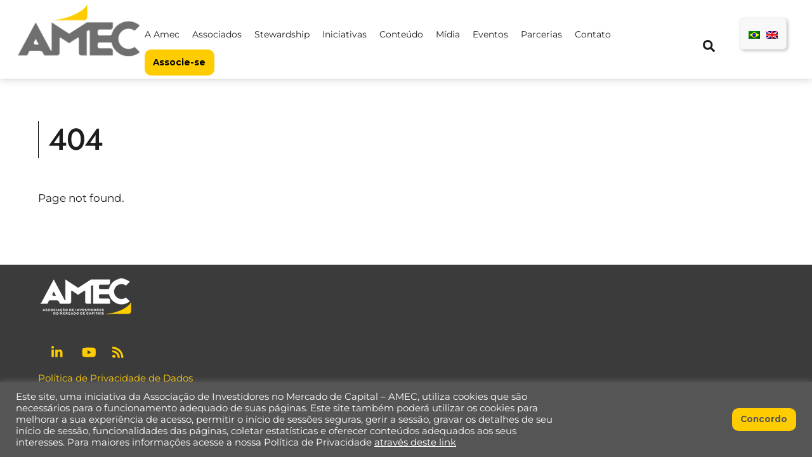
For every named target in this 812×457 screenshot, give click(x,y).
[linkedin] (58, 351)
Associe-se (179, 62)
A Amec (162, 34)
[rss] (119, 351)
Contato (593, 34)
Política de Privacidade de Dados (115, 378)
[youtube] (89, 351)
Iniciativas (344, 34)
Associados (217, 34)
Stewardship (282, 34)
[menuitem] (754, 34)
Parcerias (541, 34)
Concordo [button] (763, 419)
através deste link (415, 442)
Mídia (448, 34)
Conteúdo (401, 34)
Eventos (490, 34)
